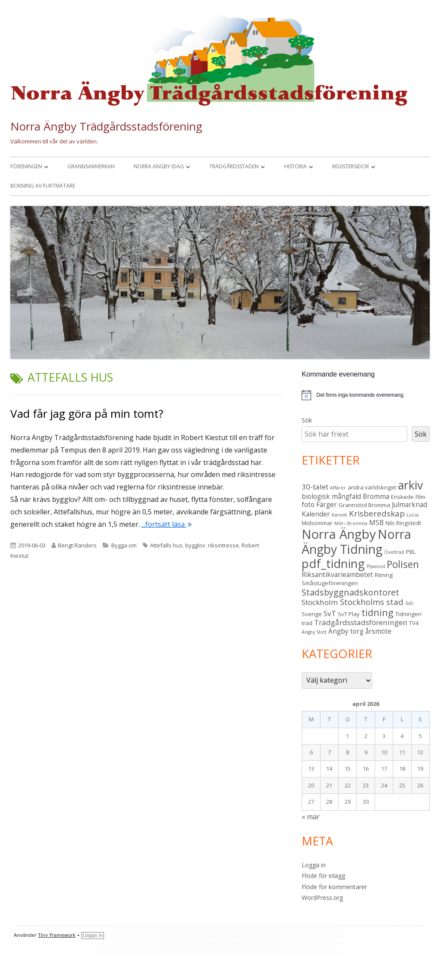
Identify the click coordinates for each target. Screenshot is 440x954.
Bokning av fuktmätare (42, 185)
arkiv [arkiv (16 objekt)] (410, 485)
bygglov (195, 545)
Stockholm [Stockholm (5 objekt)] (320, 602)
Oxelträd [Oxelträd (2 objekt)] (394, 552)
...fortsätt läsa (166, 524)
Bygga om (124, 545)
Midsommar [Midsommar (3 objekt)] (317, 523)
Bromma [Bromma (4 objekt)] (376, 496)
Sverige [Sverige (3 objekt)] (312, 614)
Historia (295, 166)
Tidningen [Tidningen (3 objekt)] (408, 614)
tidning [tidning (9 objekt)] (377, 612)
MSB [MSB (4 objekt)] (376, 522)
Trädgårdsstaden (234, 166)
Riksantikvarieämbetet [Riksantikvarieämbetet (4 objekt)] (337, 574)
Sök (307, 420)
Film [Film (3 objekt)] (420, 497)
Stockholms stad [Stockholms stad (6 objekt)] (371, 601)
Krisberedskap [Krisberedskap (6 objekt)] (377, 513)
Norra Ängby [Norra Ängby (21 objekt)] (339, 534)
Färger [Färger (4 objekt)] (326, 504)
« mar (311, 816)
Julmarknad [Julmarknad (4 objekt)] (409, 504)
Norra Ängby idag (159, 166)
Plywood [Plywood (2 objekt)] (376, 566)
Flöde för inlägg (323, 876)
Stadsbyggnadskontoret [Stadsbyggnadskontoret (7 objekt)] (350, 592)
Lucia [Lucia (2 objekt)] (412, 515)
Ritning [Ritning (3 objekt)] (384, 575)
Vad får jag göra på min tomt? (86, 413)
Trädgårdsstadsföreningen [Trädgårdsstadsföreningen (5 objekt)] (360, 622)
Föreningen (26, 166)
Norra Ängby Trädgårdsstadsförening (106, 126)
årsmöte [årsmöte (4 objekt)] (378, 631)
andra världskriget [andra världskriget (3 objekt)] (372, 487)
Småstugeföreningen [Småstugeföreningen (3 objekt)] (330, 583)
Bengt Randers (77, 545)
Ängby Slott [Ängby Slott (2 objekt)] (314, 632)
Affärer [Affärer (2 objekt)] (338, 488)
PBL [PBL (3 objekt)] (411, 552)
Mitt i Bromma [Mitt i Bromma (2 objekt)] (350, 523)
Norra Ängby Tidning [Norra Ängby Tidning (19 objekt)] (356, 541)
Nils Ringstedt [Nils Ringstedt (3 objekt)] (403, 523)
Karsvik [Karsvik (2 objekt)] (339, 515)
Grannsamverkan (91, 166)
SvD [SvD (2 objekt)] (409, 603)
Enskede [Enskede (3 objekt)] (402, 497)
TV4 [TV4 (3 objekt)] (414, 623)
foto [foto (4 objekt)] (308, 504)
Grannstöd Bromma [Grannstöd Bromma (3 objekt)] (364, 505)
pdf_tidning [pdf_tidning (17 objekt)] (333, 563)
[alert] (366, 395)
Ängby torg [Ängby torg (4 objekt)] (346, 631)
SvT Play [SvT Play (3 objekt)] (349, 614)
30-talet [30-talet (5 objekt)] (315, 487)
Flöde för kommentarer (334, 887)
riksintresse (223, 545)
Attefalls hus (166, 545)
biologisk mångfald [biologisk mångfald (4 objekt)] (331, 496)
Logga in (314, 865)
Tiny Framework (57, 935)
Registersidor (350, 166)
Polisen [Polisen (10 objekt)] (403, 564)
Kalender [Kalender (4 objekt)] (316, 514)
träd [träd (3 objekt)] (307, 623)
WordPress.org (322, 897)
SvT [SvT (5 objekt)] (330, 613)
